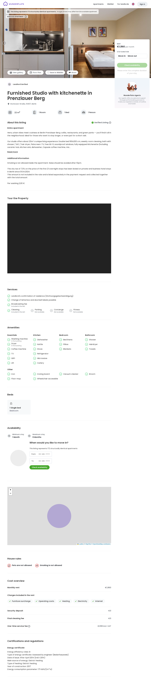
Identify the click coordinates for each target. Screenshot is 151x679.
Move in (122, 56)
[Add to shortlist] (55, 72)
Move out (132, 56)
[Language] (133, 4)
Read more (12, 152)
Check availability (39, 467)
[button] (10, 490)
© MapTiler (87, 544)
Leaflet (80, 544)
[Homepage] (13, 4)
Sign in (142, 4)
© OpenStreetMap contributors (101, 544)
